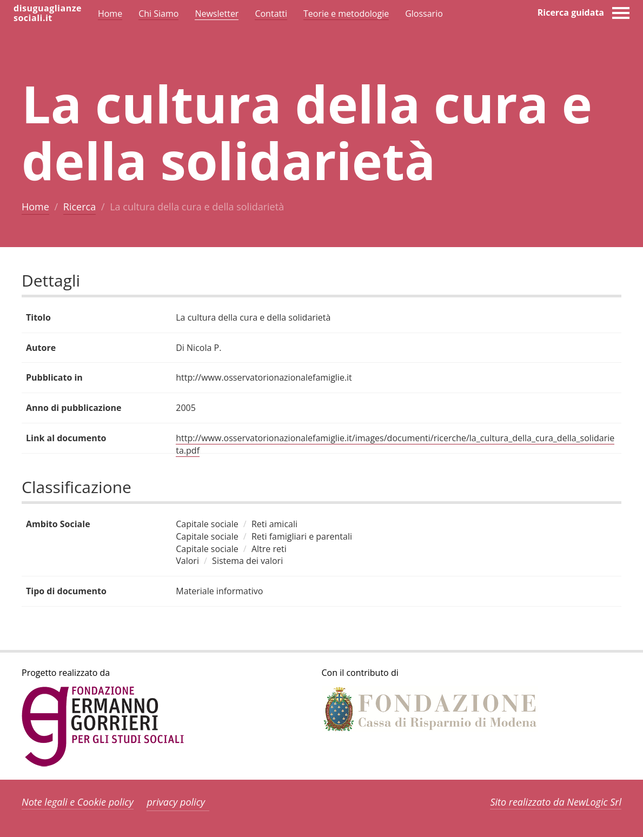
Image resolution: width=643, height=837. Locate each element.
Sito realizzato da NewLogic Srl (555, 801)
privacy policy (176, 801)
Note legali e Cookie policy (78, 801)
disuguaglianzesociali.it (48, 13)
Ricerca (79, 206)
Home (35, 206)
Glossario (424, 13)
